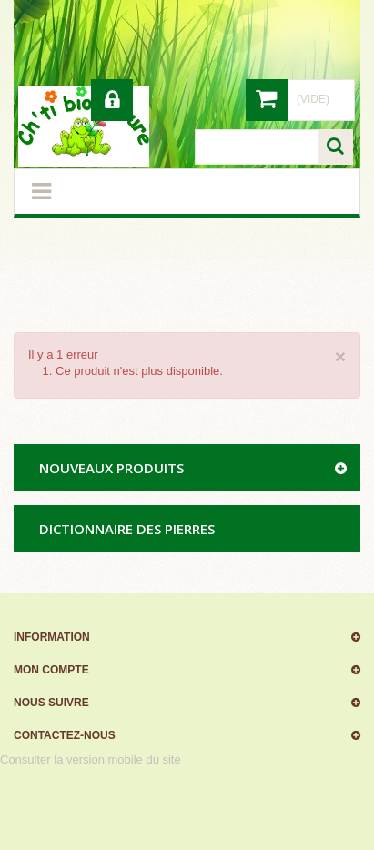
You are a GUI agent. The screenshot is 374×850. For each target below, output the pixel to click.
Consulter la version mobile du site (90, 759)
